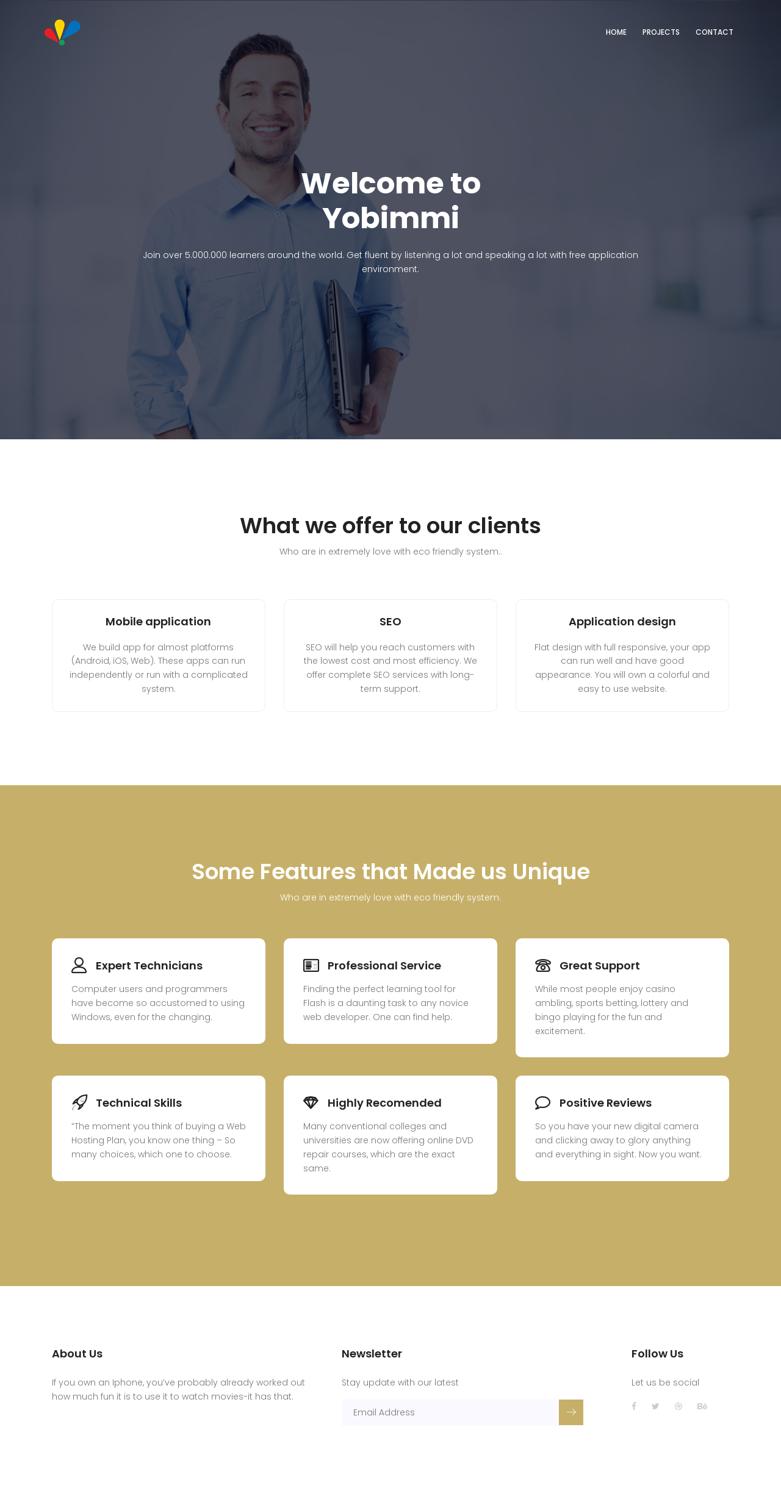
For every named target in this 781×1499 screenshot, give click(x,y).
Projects (661, 32)
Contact (714, 32)
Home (616, 32)
